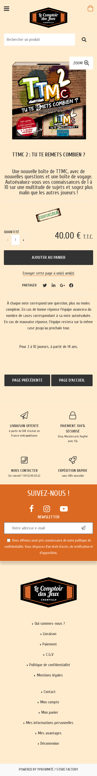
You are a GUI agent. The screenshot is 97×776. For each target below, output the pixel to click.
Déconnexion (49, 743)
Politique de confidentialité (49, 665)
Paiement (49, 644)
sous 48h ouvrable (73, 466)
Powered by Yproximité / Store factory (48, 769)
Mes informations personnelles (49, 722)
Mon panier (49, 712)
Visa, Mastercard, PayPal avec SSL (73, 427)
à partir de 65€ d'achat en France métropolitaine (24, 424)
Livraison (49, 634)
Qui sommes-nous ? (50, 623)
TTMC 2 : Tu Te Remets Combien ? (48, 155)
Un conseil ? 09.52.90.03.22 (24, 466)
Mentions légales (50, 675)
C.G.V (50, 654)
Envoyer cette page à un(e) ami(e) (48, 273)
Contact (50, 691)
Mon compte (49, 702)
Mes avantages (50, 733)
